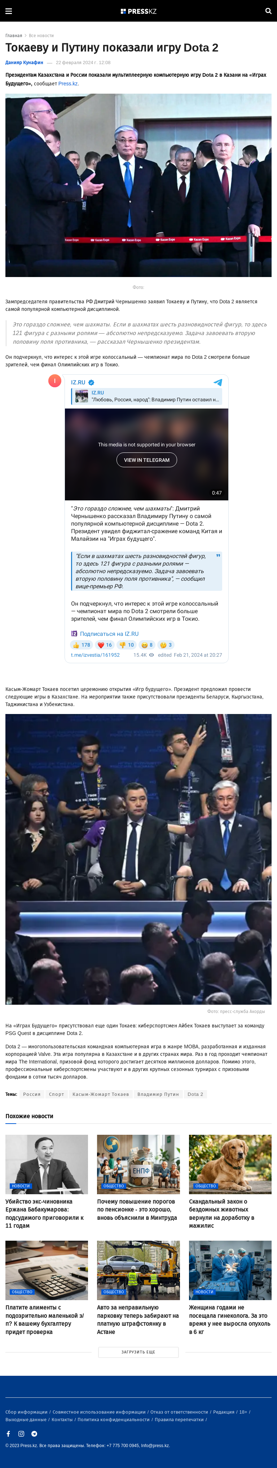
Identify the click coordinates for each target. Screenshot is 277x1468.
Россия (32, 1094)
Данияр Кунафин (24, 62)
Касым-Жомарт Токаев (100, 1094)
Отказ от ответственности (179, 1412)
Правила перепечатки (180, 1419)
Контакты (63, 1419)
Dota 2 (195, 1094)
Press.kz (68, 84)
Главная (13, 35)
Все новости (41, 35)
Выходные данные (26, 1419)
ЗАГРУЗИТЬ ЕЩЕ (138, 1352)
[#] (139, 11)
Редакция (224, 1412)
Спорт (56, 1094)
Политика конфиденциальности (114, 1419)
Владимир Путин (158, 1094)
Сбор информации (27, 1412)
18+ (244, 1412)
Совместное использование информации (100, 1412)
